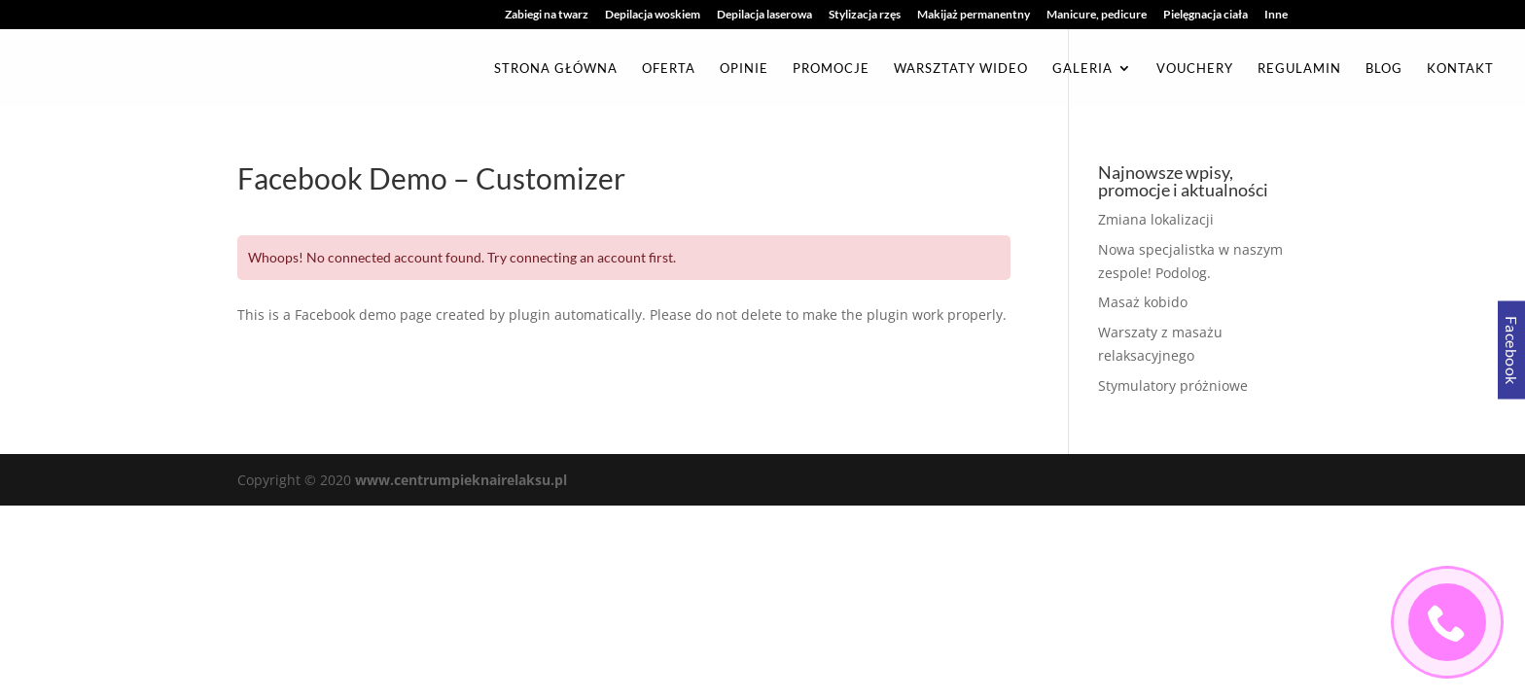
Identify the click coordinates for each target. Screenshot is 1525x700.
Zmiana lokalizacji (1156, 219)
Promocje (831, 68)
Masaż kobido (1143, 302)
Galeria (1082, 68)
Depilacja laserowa (764, 15)
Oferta (668, 68)
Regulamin (1299, 68)
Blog (1383, 68)
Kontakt (1460, 68)
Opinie (744, 68)
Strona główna (556, 68)
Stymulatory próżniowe (1173, 385)
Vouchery (1194, 68)
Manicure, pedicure (1096, 15)
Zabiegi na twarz (546, 15)
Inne (1276, 15)
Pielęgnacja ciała (1205, 15)
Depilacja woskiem (652, 15)
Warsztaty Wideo (961, 68)
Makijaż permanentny (973, 15)
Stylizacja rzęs (865, 15)
